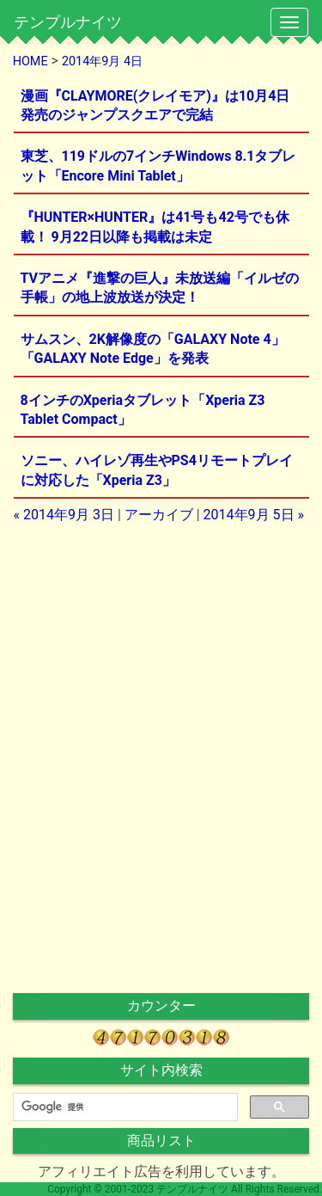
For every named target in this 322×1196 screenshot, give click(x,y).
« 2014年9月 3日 (64, 514)
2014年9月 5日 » (254, 514)
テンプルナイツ (68, 22)
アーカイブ (159, 514)
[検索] (123, 1107)
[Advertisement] (161, 646)
